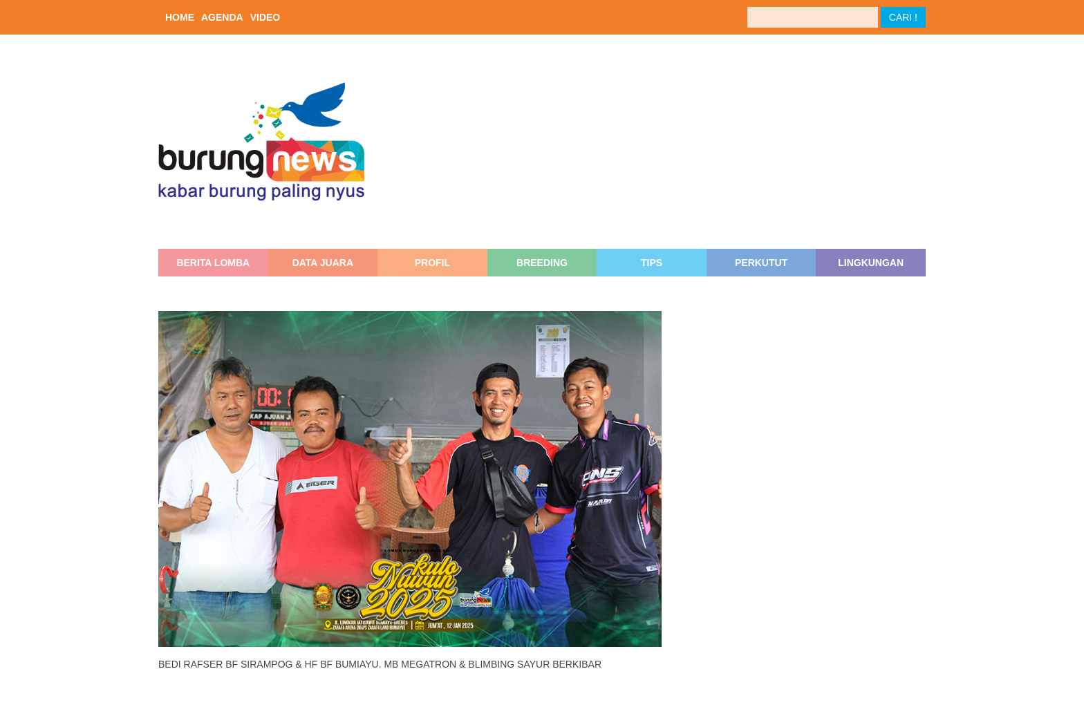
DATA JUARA (322, 262)
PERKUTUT (761, 262)
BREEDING (542, 262)
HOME (179, 17)
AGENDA (222, 17)
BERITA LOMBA (213, 262)
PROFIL (432, 262)
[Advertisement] (662, 141)
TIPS (651, 262)
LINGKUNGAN (871, 262)
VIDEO (265, 17)
